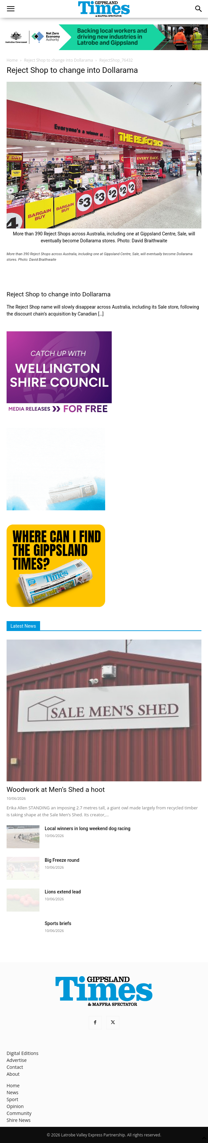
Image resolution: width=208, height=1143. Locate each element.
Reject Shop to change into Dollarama (58, 60)
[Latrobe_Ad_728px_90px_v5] (104, 37)
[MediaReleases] (59, 412)
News (12, 1092)
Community (19, 1113)
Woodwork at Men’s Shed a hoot (56, 790)
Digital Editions (22, 1053)
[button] (10, 9)
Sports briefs (58, 923)
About (13, 1074)
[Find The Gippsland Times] (56, 605)
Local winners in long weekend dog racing (87, 828)
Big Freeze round (62, 860)
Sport (12, 1099)
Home (12, 60)
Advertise (17, 1060)
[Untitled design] (56, 508)
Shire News (19, 1120)
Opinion (15, 1106)
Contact (15, 1067)
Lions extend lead (63, 891)
